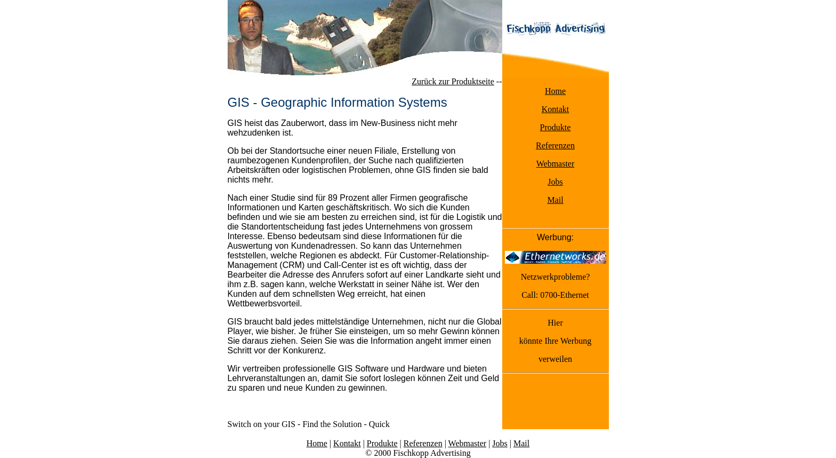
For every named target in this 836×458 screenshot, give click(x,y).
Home (555, 91)
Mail (555, 199)
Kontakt (555, 109)
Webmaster (555, 163)
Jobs (555, 181)
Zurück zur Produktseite (453, 81)
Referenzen (555, 145)
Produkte (555, 127)
